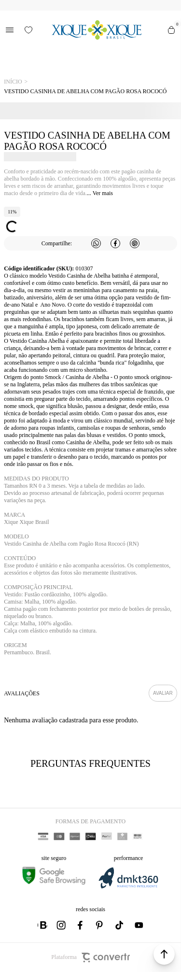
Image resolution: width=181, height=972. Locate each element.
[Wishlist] (28, 30)
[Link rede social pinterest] (100, 925)
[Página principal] (96, 30)
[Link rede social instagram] (62, 925)
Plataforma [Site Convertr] (90, 957)
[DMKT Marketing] (128, 887)
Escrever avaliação (163, 693)
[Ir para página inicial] (13, 81)
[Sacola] (171, 30)
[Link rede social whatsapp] (42, 925)
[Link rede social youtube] (139, 925)
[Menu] (9, 30)
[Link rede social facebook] (81, 925)
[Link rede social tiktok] (119, 925)
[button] (164, 954)
